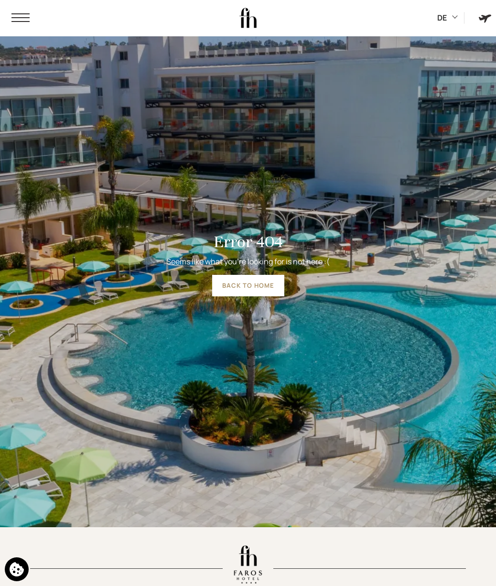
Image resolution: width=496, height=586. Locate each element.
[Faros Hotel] (248, 18)
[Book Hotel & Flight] (485, 17)
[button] (20, 18)
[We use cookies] (17, 569)
